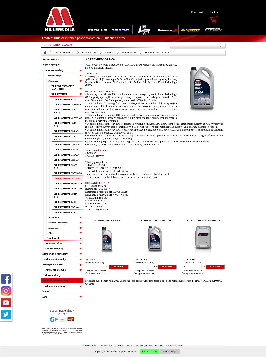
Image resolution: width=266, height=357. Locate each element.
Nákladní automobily (54, 259)
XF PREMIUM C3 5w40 (66, 207)
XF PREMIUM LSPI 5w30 (68, 188)
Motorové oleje (89, 52)
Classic (52, 233)
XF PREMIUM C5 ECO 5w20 (66, 124)
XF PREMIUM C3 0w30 (66, 144)
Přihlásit (214, 12)
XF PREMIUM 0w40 (65, 202)
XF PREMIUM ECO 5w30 (68, 183)
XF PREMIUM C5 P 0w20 (67, 104)
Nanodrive (53, 217)
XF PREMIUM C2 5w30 (66, 159)
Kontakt (47, 291)
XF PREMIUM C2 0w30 (66, 131)
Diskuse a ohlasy (51, 275)
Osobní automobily (64, 52)
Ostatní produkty (54, 248)
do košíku (119, 266)
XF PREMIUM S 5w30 (66, 149)
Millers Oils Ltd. (51, 59)
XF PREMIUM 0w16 (65, 99)
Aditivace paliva (53, 243)
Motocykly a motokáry (55, 253)
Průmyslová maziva (53, 264)
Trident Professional (58, 222)
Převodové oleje (53, 238)
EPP (44, 296)
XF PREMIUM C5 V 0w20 (68, 117)
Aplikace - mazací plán (55, 280)
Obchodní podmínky (53, 286)
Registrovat (197, 12)
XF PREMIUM (129, 52)
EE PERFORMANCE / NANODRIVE (63, 87)
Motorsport (54, 227)
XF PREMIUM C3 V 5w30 (68, 173)
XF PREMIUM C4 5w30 (156, 52)
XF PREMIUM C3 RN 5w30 (66, 195)
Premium (109, 52)
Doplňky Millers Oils (54, 270)
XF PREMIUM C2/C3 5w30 (65, 166)
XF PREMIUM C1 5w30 (66, 154)
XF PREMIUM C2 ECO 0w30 (66, 138)
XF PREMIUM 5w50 (65, 212)
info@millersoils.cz (174, 345)
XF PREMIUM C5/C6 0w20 (65, 111)
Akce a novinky (51, 65)
